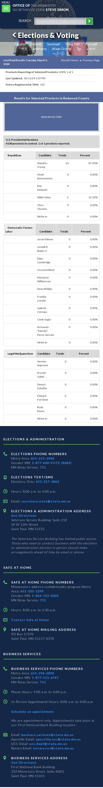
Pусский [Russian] (91, 44)
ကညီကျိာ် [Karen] (58, 53)
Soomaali (53, 44)
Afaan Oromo (62, 49)
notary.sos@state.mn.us (53, 748)
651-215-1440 (42, 458)
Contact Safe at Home (30, 620)
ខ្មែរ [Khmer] (79, 49)
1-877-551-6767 (45, 677)
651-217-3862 (47, 481)
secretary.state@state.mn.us (45, 501)
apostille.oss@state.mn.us (58, 739)
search (25, 21)
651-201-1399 (32, 591)
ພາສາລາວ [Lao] (40, 49)
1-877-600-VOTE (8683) (52, 463)
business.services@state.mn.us (47, 735)
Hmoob (36, 44)
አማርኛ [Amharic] (90, 49)
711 (43, 467)
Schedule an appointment (32, 711)
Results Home (69, 60)
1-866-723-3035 (45, 596)
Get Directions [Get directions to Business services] (24, 762)
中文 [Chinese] (24, 49)
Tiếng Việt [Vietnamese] (72, 44)
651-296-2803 (42, 673)
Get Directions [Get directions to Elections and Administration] (24, 515)
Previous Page (91, 60)
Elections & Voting (45, 35)
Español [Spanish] (20, 44)
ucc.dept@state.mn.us (48, 744)
